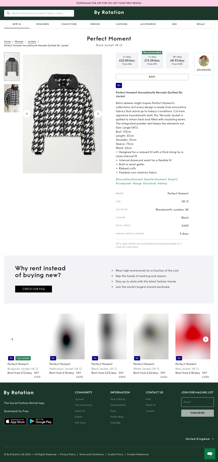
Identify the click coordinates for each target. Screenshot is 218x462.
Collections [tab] (69, 24)
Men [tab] (174, 24)
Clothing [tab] (122, 24)
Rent (152, 77)
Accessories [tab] (148, 24)
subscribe (197, 413)
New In (17, 24)
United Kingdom (198, 439)
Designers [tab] (42, 24)
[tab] (16, 24)
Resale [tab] (201, 24)
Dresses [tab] (95, 24)
